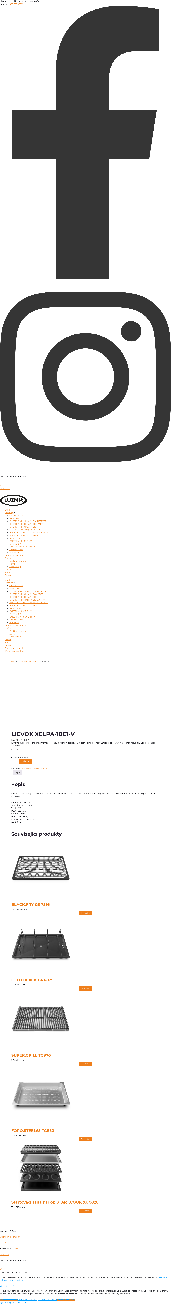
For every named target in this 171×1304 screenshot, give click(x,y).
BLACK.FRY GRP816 (30, 904)
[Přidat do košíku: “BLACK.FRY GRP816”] (85, 913)
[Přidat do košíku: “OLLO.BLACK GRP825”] (85, 988)
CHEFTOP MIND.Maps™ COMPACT (26, 524)
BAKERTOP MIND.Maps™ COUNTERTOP (29, 532)
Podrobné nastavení (27, 1300)
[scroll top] (1, 1270)
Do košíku (25, 761)
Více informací (7, 1286)
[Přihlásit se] (85, 487)
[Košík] (2, 492)
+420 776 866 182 (16, 4)
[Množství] (14, 761)
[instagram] (85, 474)
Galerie (8, 569)
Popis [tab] (17, 773)
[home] (13, 505)
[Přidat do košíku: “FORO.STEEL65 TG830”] (85, 1139)
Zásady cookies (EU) (14, 651)
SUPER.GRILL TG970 (31, 1055)
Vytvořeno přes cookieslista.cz (14, 1302)
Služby (8, 558)
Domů (13, 661)
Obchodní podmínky (14, 648)
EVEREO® (14, 552)
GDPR (3, 1243)
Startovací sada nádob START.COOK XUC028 (55, 1202)
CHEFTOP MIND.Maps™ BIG (23, 527)
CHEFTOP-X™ (16, 515)
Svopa (15, 1249)
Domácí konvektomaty (15, 555)
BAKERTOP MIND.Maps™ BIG (24, 535)
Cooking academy (18, 561)
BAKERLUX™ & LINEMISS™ (23, 547)
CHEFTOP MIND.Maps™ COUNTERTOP (28, 521)
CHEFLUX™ (15, 544)
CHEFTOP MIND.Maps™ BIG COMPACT (28, 530)
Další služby (15, 567)
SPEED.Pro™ (16, 538)
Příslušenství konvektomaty (27, 661)
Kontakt (8, 572)
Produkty (9, 513)
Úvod (7, 510)
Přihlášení (4, 1255)
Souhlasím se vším (9, 1300)
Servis (12, 564)
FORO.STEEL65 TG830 (32, 1130)
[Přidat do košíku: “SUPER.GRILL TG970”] (85, 1064)
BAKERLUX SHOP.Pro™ (21, 541)
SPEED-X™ (15, 518)
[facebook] (85, 278)
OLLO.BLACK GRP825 (32, 980)
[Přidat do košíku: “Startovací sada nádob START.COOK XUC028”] (85, 1211)
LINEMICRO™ (16, 550)
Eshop (8, 575)
